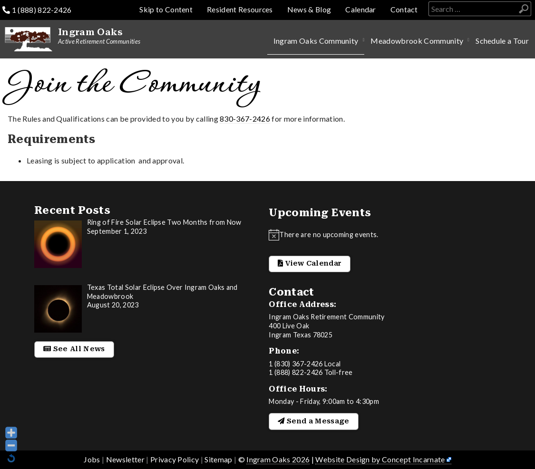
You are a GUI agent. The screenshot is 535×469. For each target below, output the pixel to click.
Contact (404, 9)
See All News (74, 349)
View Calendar (309, 263)
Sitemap (218, 459)
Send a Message (313, 421)
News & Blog (308, 9)
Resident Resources (238, 9)
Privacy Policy (174, 459)
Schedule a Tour (502, 40)
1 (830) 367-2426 (295, 364)
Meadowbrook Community (416, 40)
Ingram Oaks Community (316, 40)
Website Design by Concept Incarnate (380, 459)
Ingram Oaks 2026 (278, 459)
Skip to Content (164, 9)
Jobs (92, 459)
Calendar (360, 9)
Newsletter (125, 459)
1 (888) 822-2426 (37, 9)
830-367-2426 (245, 118)
